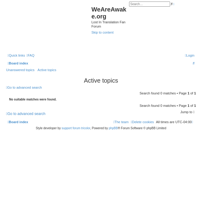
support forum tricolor (76, 128)
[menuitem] (30, 55)
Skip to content (102, 32)
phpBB (113, 128)
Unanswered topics (20, 70)
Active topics (47, 70)
